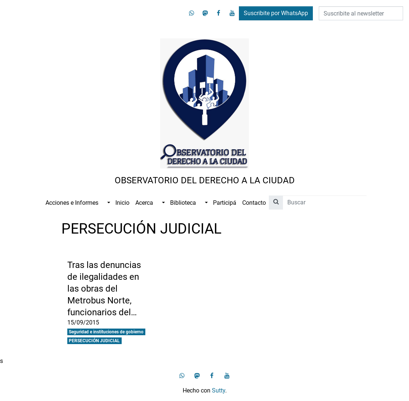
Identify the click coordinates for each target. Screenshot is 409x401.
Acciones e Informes (71, 202)
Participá (224, 202)
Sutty (218, 390)
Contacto (254, 202)
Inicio (122, 202)
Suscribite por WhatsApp (276, 13)
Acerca (144, 202)
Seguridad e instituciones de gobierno (106, 331)
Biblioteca (183, 202)
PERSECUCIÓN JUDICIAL (94, 340)
